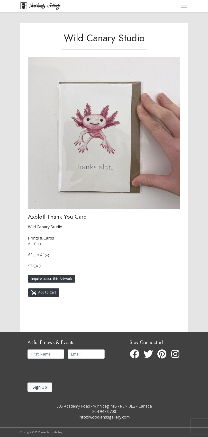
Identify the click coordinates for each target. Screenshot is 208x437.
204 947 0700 (104, 411)
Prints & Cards (41, 238)
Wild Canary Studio (104, 38)
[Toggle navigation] (184, 5)
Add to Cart (43, 292)
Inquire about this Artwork (51, 278)
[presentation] (57, 372)
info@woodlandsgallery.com (104, 417)
